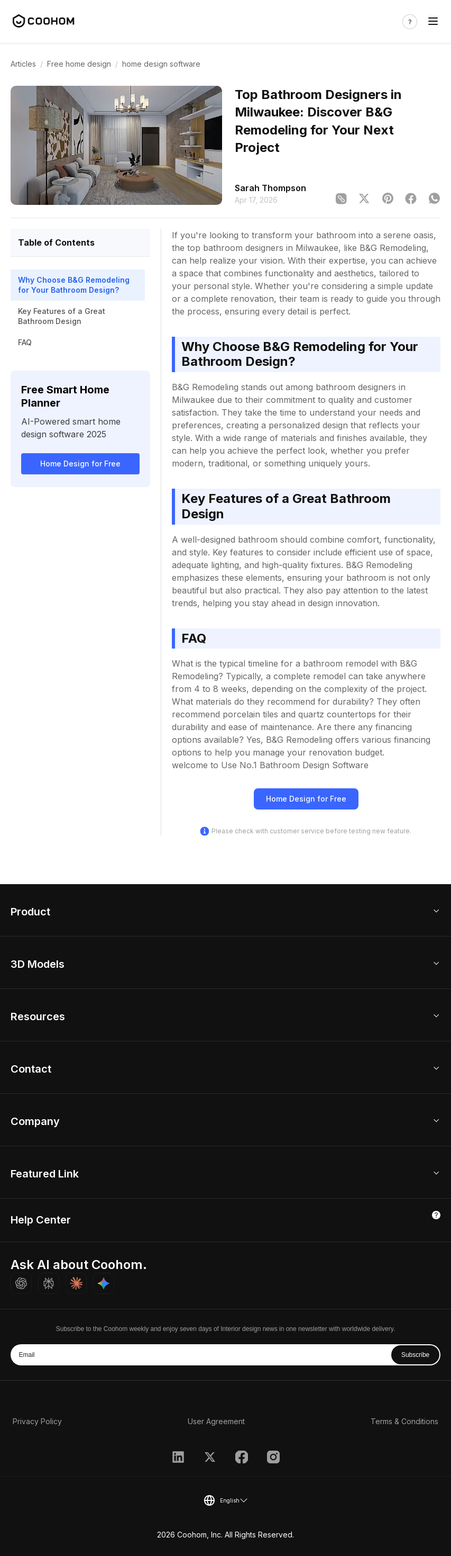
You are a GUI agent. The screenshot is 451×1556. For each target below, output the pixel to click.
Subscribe (415, 1355)
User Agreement (216, 1421)
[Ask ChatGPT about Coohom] (21, 1283)
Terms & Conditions (404, 1421)
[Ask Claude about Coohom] (76, 1283)
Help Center (41, 1219)
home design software (161, 63)
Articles (23, 63)
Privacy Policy (37, 1421)
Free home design (79, 63)
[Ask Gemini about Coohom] (103, 1283)
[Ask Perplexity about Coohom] (48, 1283)
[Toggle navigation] (433, 21)
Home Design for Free (80, 463)
